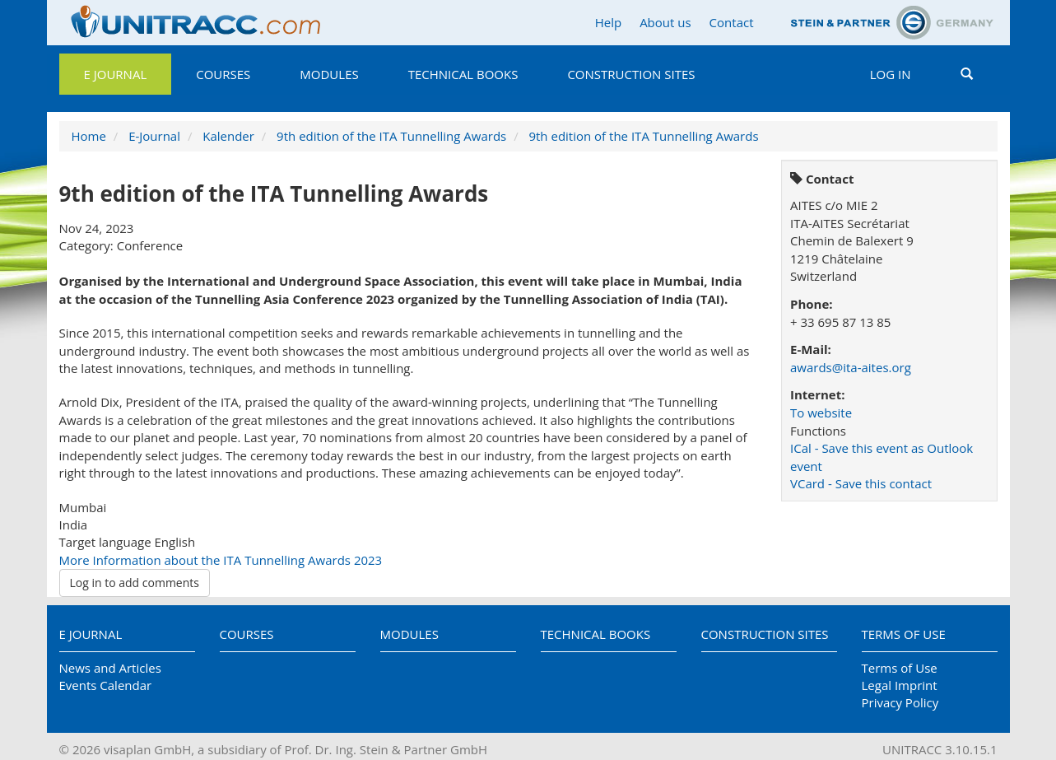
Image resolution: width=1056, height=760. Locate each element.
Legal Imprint (899, 685)
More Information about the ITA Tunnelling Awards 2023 (221, 560)
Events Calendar (105, 685)
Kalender (228, 136)
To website (821, 412)
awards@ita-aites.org (850, 367)
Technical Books (463, 74)
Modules (329, 74)
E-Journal (154, 136)
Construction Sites (631, 74)
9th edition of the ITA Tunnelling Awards (391, 136)
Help (608, 22)
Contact (731, 22)
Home (89, 136)
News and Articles (110, 668)
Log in (890, 74)
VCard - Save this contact (861, 483)
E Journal (115, 74)
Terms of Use (904, 634)
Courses (223, 74)
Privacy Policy (900, 702)
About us (665, 22)
